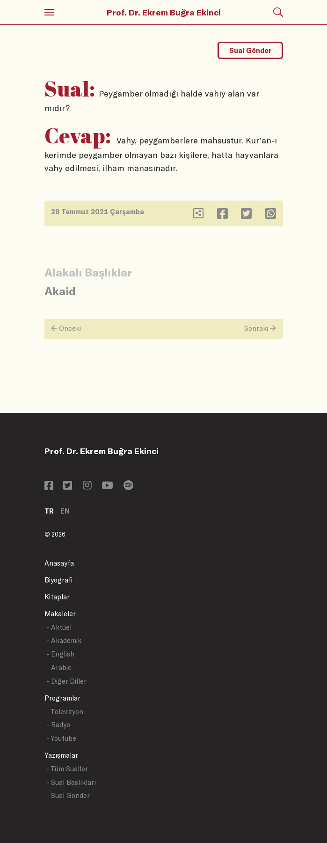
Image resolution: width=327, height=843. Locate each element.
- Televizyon (64, 712)
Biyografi (58, 580)
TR (49, 511)
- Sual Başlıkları (71, 782)
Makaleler (60, 614)
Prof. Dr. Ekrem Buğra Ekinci (164, 12)
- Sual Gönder (68, 795)
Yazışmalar (61, 755)
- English (60, 654)
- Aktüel (59, 627)
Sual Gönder (250, 50)
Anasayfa (59, 563)
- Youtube (61, 738)
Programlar (62, 698)
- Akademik (63, 640)
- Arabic (59, 667)
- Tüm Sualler (67, 769)
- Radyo (58, 725)
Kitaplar (57, 597)
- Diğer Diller (66, 681)
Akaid (60, 291)
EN (65, 511)
